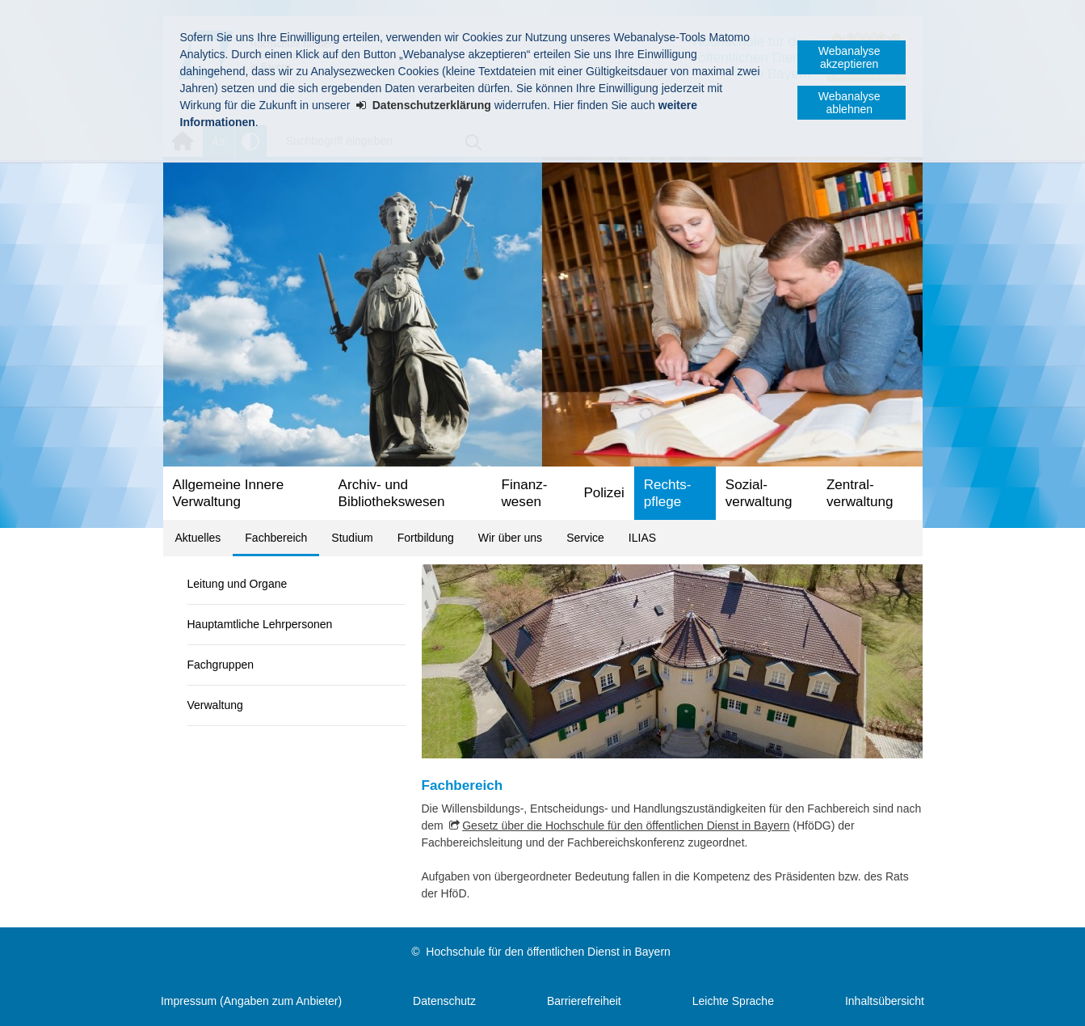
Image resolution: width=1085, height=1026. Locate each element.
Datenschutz (444, 1000)
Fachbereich (276, 537)
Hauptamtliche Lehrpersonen (260, 624)
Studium (351, 537)
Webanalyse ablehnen (849, 103)
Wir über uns (510, 537)
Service (585, 537)
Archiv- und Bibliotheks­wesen (392, 493)
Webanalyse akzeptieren (849, 57)
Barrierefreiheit (584, 1000)
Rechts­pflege (668, 493)
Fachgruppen (220, 664)
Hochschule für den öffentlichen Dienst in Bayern (548, 951)
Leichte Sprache (733, 1000)
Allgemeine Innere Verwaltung (228, 493)
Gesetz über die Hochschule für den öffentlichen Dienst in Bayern (625, 825)
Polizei (603, 492)
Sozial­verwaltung (759, 493)
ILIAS (642, 537)
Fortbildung (425, 537)
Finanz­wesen (525, 493)
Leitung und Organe (237, 583)
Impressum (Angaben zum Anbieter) (251, 1000)
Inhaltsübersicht (884, 1000)
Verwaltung (215, 705)
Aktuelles (198, 537)
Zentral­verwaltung (860, 493)
